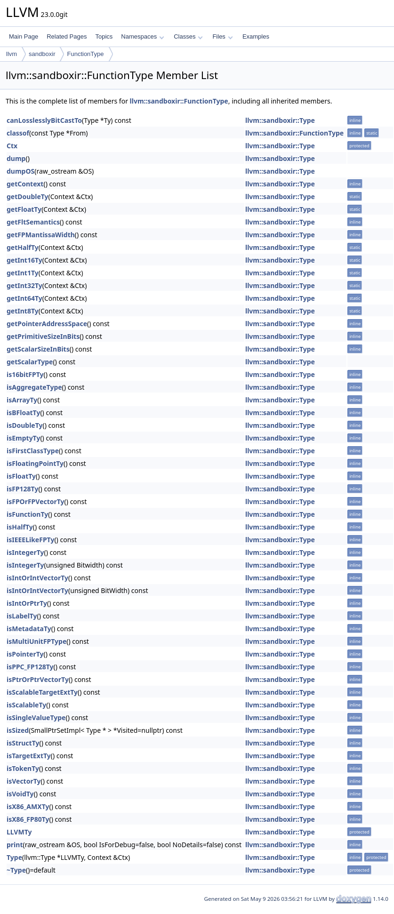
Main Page (23, 36)
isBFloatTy (23, 412)
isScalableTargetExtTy (42, 692)
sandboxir (42, 53)
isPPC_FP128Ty (30, 666)
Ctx (12, 145)
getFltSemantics (33, 221)
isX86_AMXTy (28, 806)
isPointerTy (25, 653)
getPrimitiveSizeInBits (43, 336)
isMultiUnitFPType (36, 641)
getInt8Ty (23, 310)
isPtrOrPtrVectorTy (38, 679)
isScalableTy (26, 704)
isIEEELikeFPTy (30, 539)
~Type (16, 870)
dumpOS (20, 171)
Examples (255, 36)
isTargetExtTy (29, 755)
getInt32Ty (24, 285)
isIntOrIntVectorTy (37, 577)
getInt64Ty (24, 298)
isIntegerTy (25, 552)
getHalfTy (23, 247)
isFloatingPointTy (35, 463)
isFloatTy (21, 476)
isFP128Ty (22, 488)
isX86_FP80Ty (28, 819)
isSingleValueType (36, 717)
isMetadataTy (29, 628)
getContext (25, 183)
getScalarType (30, 361)
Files (222, 36)
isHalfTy (20, 526)
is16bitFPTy (25, 374)
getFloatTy (24, 209)
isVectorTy (24, 781)
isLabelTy (22, 615)
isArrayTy (22, 399)
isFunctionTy (27, 514)
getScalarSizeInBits (38, 349)
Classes (188, 36)
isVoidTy (20, 793)
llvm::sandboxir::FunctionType (179, 100)
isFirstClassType (33, 450)
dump (16, 158)
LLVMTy (19, 831)
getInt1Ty (23, 272)
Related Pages (67, 36)
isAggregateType (34, 387)
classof (18, 132)
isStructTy (23, 742)
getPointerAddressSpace (47, 323)
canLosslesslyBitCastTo (44, 120)
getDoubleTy (27, 196)
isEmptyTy (23, 437)
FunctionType (85, 53)
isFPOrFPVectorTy (35, 501)
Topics (104, 36)
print (15, 844)
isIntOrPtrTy (27, 603)
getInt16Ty (24, 260)
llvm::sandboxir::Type (280, 120)
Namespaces (142, 36)
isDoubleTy (24, 425)
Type (14, 857)
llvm (11, 53)
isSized (18, 730)
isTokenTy (23, 768)
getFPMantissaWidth (41, 234)
